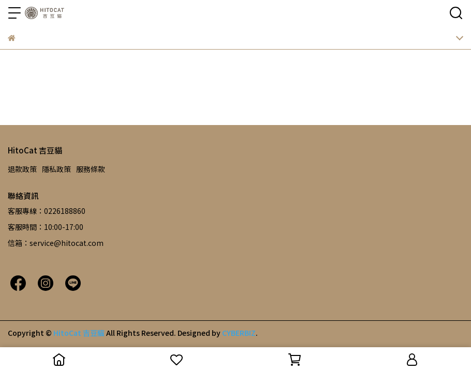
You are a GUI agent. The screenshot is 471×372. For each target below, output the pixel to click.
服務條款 (90, 169)
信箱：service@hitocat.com (56, 243)
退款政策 (22, 169)
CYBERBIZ (239, 333)
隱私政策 (56, 169)
